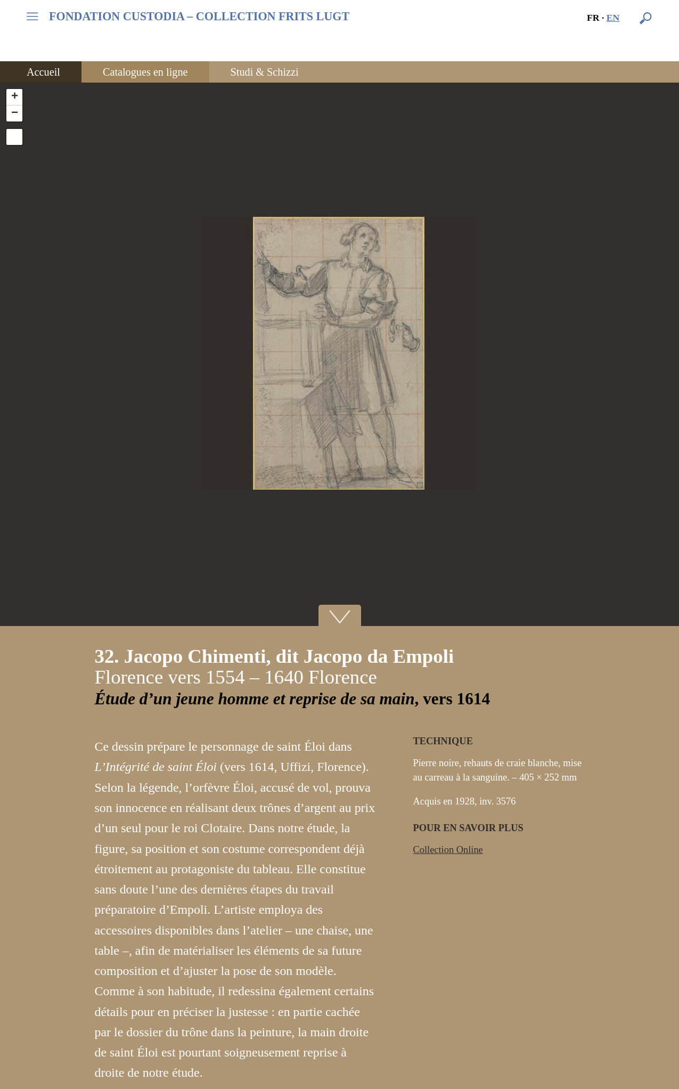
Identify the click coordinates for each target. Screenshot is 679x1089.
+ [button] (14, 97)
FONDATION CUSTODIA (199, 16)
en (613, 17)
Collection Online (448, 849)
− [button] (14, 113)
